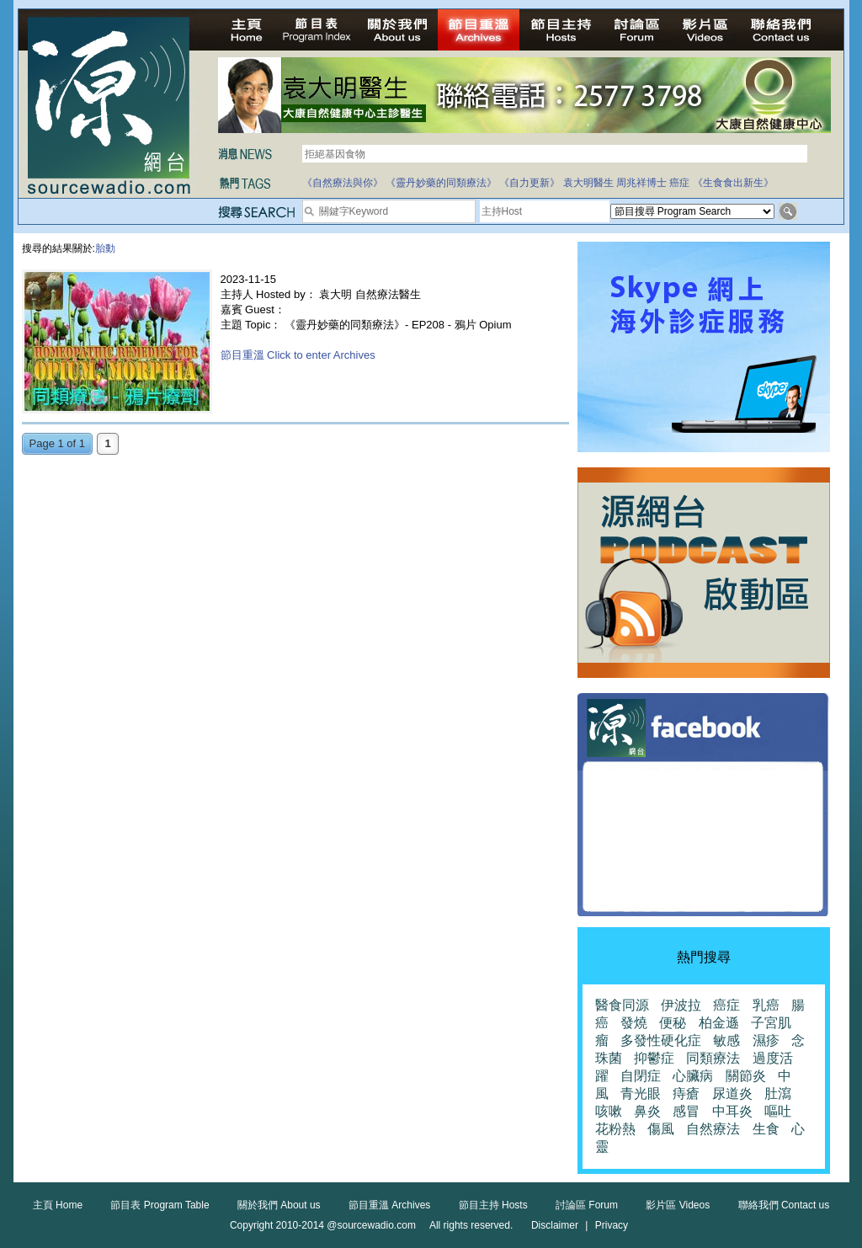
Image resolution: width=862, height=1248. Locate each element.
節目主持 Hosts (493, 1205)
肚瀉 (777, 1093)
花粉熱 (615, 1129)
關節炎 (746, 1076)
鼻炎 (647, 1111)
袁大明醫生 (588, 183)
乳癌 (766, 1005)
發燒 (633, 1023)
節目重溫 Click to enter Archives (298, 355)
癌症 (679, 183)
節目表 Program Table (159, 1205)
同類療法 (713, 1058)
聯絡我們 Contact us (784, 1205)
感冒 (686, 1111)
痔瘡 (686, 1093)
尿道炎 (732, 1093)
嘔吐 (777, 1111)
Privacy (611, 1225)
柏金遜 (719, 1023)
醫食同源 (622, 1005)
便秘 (672, 1023)
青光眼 (640, 1093)
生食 (766, 1129)
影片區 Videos (678, 1205)
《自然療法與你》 (342, 183)
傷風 (660, 1129)
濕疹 (766, 1040)
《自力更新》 (529, 183)
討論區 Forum (587, 1205)
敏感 (726, 1040)
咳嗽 (608, 1111)
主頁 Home (57, 1205)
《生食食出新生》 (733, 183)
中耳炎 (732, 1111)
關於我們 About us (279, 1205)
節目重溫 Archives (389, 1205)
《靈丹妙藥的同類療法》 (441, 183)
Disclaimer (554, 1225)
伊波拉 (681, 1005)
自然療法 (713, 1129)
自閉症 (640, 1076)
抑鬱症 (654, 1058)
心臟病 (693, 1076)
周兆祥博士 (641, 183)
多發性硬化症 (660, 1040)
